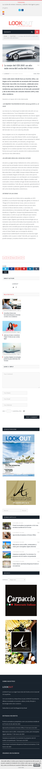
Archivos (5, 580)
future (13, 258)
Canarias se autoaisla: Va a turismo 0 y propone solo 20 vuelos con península (24, 555)
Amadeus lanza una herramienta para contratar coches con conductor (12, 314)
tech (19, 258)
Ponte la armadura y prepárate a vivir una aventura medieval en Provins (25, 526)
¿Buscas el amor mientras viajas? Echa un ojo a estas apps (12, 336)
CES (8, 258)
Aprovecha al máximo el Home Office (24, 535)
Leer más (21, 767)
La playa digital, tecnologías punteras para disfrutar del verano (12, 358)
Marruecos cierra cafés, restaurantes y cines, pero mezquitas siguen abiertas (25, 545)
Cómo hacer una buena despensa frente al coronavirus (25, 565)
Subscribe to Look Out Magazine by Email (14, 708)
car (4, 258)
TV (23, 258)
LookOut (7, 73)
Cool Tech (36, 73)
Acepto (36, 765)
